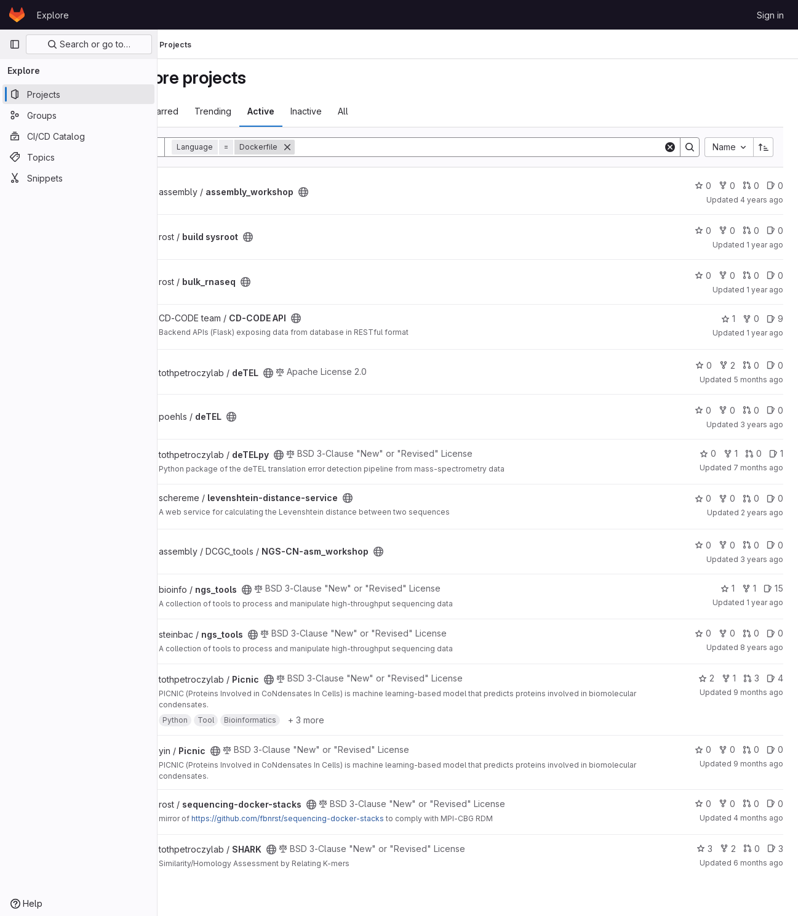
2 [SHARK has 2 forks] (728, 848)
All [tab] (396, 111)
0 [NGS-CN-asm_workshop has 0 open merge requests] (751, 545)
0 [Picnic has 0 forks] (727, 749)
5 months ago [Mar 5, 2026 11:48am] (758, 379)
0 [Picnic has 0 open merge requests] (751, 749)
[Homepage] (17, 15)
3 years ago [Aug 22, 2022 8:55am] (761, 424)
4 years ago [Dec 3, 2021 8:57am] (761, 199)
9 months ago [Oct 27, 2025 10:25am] (758, 763)
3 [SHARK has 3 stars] (704, 848)
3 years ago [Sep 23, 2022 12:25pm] (761, 559)
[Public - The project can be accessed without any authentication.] (356, 192)
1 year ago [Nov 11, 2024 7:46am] (764, 332)
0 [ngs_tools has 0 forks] (727, 633)
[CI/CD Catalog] (78, 136)
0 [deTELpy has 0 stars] (708, 453)
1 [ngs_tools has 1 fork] (749, 588)
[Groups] (78, 115)
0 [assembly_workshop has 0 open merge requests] (751, 185)
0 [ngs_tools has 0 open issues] (775, 633)
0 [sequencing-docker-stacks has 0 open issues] (775, 803)
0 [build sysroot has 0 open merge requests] (751, 230)
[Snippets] (78, 178)
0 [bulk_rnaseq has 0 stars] (703, 275)
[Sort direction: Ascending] (763, 147)
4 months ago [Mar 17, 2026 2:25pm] (758, 817)
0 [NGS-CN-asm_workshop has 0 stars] (703, 545)
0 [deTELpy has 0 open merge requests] (753, 453)
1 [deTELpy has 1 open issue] (776, 453)
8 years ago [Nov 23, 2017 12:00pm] (761, 647)
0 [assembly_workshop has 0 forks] (727, 185)
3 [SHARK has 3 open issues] (775, 848)
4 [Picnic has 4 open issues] (775, 678)
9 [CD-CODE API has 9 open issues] (775, 318)
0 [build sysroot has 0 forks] (727, 230)
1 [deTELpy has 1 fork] (731, 453)
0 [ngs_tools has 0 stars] (703, 633)
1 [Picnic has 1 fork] (729, 678)
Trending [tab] (265, 111)
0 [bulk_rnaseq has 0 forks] (727, 275)
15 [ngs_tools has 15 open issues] (773, 588)
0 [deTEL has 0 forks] (727, 410)
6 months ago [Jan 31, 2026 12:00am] (758, 862)
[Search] (505, 147)
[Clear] (670, 147)
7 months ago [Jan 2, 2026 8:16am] (758, 467)
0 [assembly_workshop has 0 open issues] (775, 185)
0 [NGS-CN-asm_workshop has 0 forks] (727, 545)
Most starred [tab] (205, 111)
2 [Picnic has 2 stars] (706, 678)
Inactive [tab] (359, 111)
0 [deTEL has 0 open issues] (775, 365)
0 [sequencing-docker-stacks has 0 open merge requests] (751, 803)
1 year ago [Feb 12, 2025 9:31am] (764, 289)
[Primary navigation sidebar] (15, 44)
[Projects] (78, 94)
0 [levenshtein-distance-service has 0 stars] (703, 498)
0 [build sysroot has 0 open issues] (775, 230)
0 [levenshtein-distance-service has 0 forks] (727, 498)
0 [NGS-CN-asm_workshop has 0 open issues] (775, 545)
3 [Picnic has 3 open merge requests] (751, 678)
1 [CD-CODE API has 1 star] (728, 318)
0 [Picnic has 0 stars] (703, 749)
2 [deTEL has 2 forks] (727, 365)
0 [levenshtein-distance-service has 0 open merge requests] (751, 498)
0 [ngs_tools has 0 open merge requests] (751, 633)
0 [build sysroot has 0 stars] (703, 230)
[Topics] (78, 157)
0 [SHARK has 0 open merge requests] (751, 848)
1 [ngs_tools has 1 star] (727, 588)
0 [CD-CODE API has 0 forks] (751, 318)
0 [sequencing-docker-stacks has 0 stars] (703, 803)
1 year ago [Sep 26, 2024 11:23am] (764, 602)
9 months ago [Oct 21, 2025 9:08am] (758, 692)
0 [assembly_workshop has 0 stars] (703, 185)
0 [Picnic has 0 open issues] (775, 749)
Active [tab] (313, 111)
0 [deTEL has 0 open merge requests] (751, 365)
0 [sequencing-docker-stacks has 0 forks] (727, 803)
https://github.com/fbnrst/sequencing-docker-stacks (340, 818)
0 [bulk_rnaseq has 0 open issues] (775, 275)
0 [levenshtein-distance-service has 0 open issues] (775, 498)
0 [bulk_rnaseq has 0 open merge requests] (751, 275)
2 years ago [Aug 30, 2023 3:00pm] (762, 512)
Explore (53, 15)
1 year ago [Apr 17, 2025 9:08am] (764, 244)
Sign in (770, 15)
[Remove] (340, 147)
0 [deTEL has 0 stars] (703, 365)
